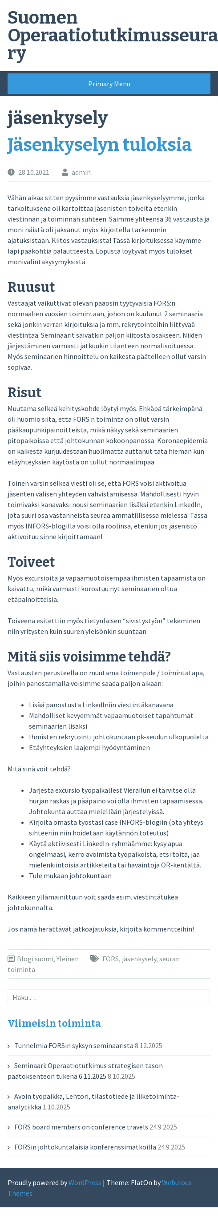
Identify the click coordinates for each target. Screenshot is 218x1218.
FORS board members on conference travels (81, 1126)
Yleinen (68, 958)
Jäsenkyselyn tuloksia (100, 145)
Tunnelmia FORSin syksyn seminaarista (73, 1045)
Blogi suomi (35, 958)
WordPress (85, 1182)
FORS (110, 958)
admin (81, 172)
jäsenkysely (139, 958)
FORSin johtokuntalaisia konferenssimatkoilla (85, 1146)
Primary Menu (109, 83)
